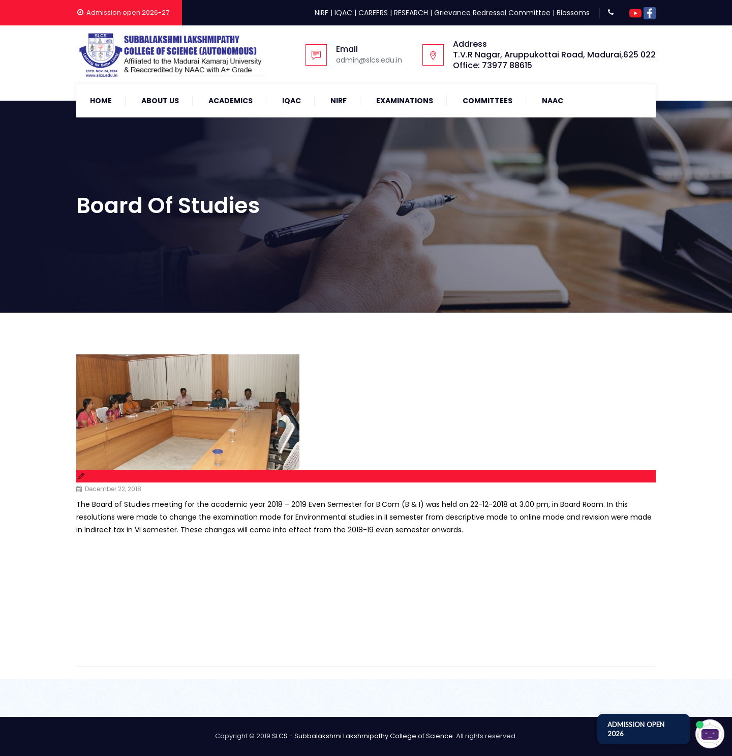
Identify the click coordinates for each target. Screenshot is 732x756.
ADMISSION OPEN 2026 (635, 729)
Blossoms (573, 13)
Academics (230, 101)
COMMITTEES (487, 101)
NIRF (321, 13)
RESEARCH (411, 13)
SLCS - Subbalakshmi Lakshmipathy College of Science (362, 736)
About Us (160, 101)
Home (101, 101)
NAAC (552, 101)
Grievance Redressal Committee (492, 13)
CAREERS (373, 13)
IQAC (343, 13)
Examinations (404, 101)
